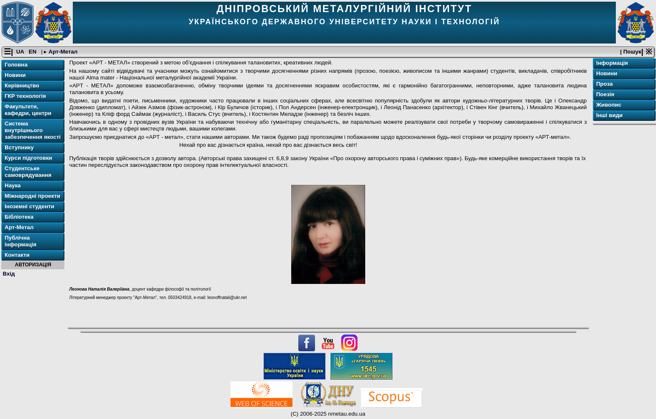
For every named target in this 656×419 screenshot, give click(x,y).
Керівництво (22, 85)
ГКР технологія (25, 96)
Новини (15, 75)
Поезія (605, 94)
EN (33, 52)
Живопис (608, 105)
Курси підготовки (28, 158)
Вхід (9, 274)
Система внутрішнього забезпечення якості (33, 130)
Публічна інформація (20, 241)
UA (21, 52)
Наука (13, 185)
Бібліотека (19, 217)
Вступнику (19, 147)
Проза (604, 84)
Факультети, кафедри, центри (28, 109)
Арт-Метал (62, 52)
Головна (16, 64)
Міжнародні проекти (32, 196)
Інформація (612, 63)
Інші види (609, 115)
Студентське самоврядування (28, 171)
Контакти (17, 255)
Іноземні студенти (29, 206)
